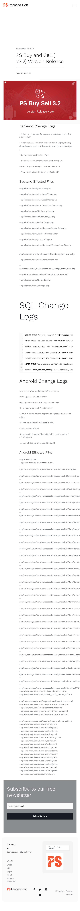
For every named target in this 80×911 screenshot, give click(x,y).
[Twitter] (40, 889)
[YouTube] (40, 895)
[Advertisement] (40, 27)
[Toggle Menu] (74, 5)
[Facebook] (34, 889)
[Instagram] (46, 889)
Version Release (23, 73)
